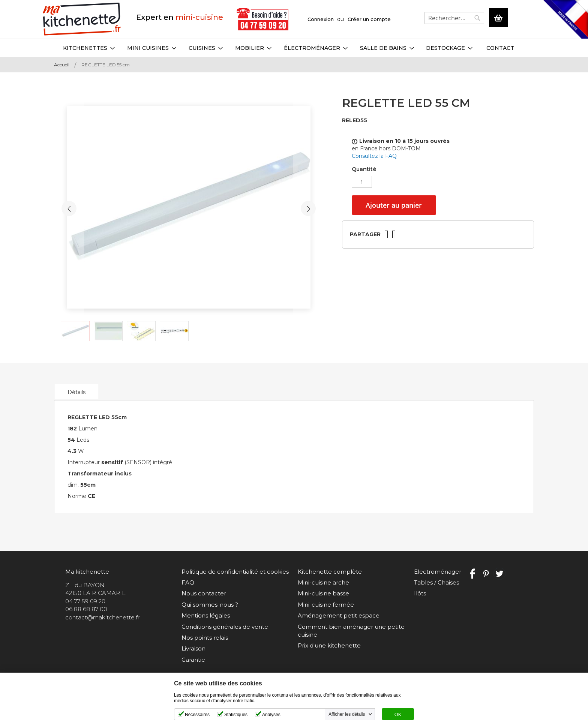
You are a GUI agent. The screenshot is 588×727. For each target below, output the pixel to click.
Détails (77, 392)
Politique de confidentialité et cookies (235, 571)
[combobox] (454, 18)
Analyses (271, 714)
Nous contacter (204, 593)
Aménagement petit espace (339, 615)
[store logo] (82, 19)
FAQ (188, 582)
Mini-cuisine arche (323, 582)
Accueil (61, 64)
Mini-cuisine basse (323, 593)
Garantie (193, 659)
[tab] (76, 391)
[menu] (294, 48)
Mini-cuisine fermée (326, 604)
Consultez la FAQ (374, 156)
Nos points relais (205, 637)
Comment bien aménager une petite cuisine (351, 630)
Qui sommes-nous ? (210, 604)
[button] (69, 208)
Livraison (194, 648)
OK (397, 714)
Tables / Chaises (436, 582)
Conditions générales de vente (225, 626)
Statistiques (236, 714)
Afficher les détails (346, 714)
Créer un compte (369, 19)
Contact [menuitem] (500, 48)
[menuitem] (89, 48)
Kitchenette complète (330, 571)
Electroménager (437, 571)
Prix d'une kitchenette (329, 645)
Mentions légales (206, 615)
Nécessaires (197, 714)
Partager (365, 234)
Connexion (321, 19)
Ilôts (420, 593)
